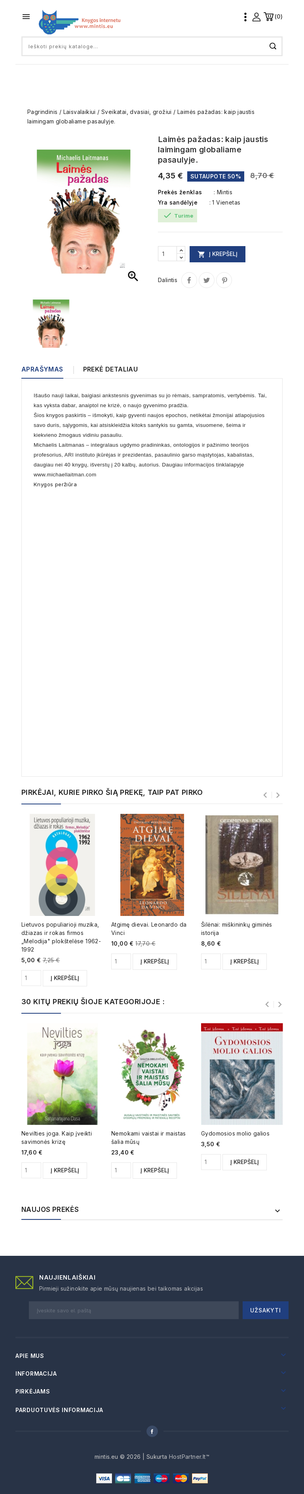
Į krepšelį (218, 254)
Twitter (206, 280)
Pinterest (224, 280)
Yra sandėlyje (178, 202)
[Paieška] (152, 46)
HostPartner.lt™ (189, 1456)
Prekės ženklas (180, 192)
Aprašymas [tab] (42, 369)
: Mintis (223, 192)
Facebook (152, 1431)
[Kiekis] (167, 253)
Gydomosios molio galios (235, 1133)
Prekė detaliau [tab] (110, 369)
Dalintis (189, 280)
